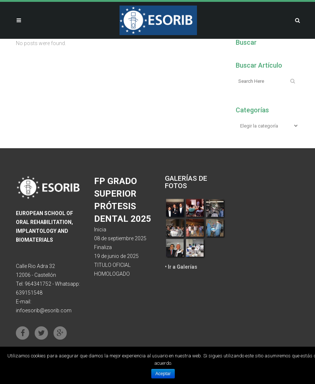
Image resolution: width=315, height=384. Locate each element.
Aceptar (162, 373)
